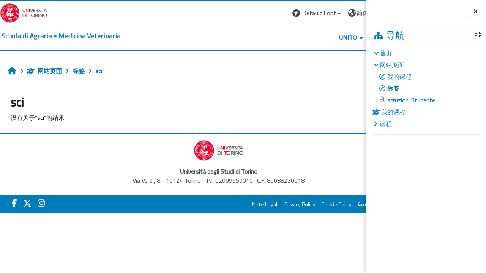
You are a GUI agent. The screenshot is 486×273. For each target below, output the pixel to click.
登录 (354, 12)
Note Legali (194, 204)
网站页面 (44, 70)
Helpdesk (320, 37)
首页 (386, 53)
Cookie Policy (266, 204)
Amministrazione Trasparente (322, 204)
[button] (246, 13)
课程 (386, 123)
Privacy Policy (229, 204)
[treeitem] (426, 88)
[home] (61, 36)
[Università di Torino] (23, 12)
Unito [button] (277, 37)
